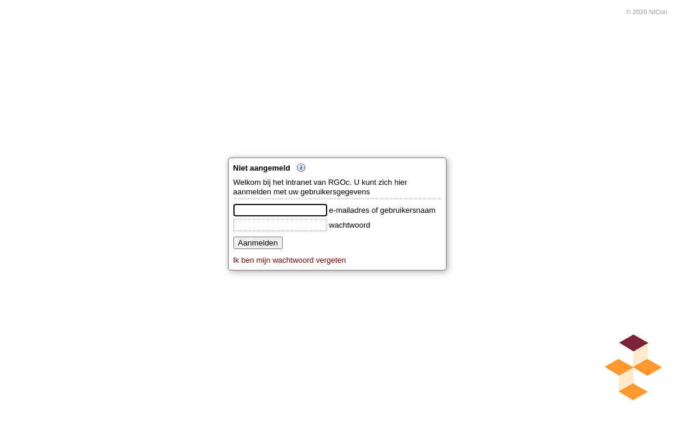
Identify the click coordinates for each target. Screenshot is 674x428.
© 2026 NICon (646, 11)
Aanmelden (258, 242)
